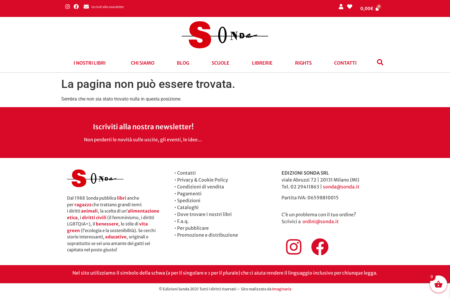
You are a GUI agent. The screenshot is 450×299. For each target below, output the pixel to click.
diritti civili (94, 217)
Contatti (345, 63)
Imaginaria (281, 289)
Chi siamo (142, 63)
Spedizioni (188, 200)
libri (121, 198)
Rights (303, 63)
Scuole (220, 63)
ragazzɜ (82, 204)
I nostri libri (90, 63)
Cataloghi (188, 207)
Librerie (262, 63)
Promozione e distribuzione (207, 235)
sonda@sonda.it (341, 187)
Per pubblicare (193, 228)
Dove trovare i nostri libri (204, 214)
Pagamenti (189, 193)
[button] (91, 63)
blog (183, 63)
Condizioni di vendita (200, 187)
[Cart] (369, 8)
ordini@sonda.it (320, 221)
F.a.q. (183, 221)
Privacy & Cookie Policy (202, 180)
